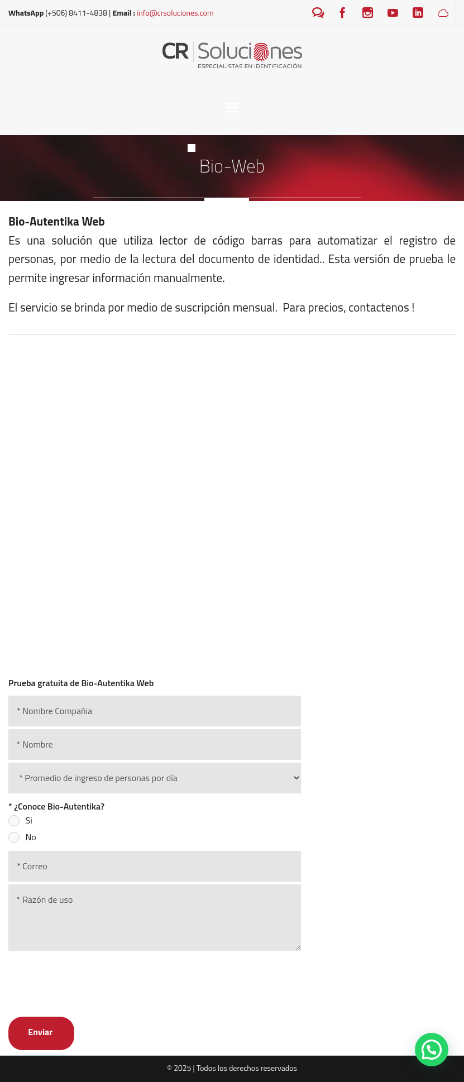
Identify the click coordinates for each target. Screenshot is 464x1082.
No (31, 837)
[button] (431, 1049)
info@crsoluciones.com (175, 12)
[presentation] (93, 977)
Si (29, 820)
